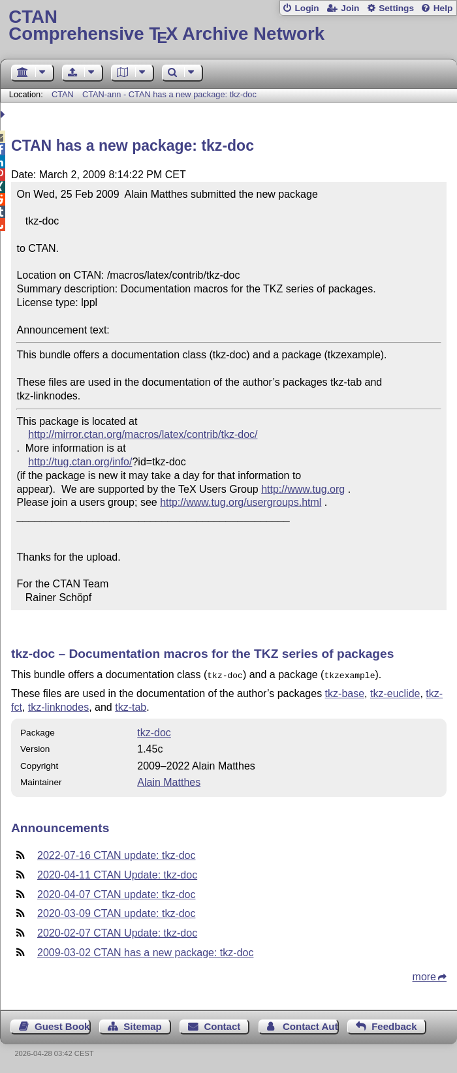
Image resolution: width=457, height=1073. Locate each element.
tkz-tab (130, 705)
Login (306, 8)
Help (443, 8)
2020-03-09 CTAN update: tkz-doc (116, 912)
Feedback (394, 1025)
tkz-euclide (395, 692)
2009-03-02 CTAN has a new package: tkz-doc (145, 951)
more (424, 975)
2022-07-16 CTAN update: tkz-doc (116, 854)
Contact (222, 1025)
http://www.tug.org (303, 489)
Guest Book (62, 1025)
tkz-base (344, 692)
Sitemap (142, 1025)
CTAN (63, 94)
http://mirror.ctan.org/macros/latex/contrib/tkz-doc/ (142, 434)
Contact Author (311, 1025)
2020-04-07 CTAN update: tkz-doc (116, 893)
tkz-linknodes (58, 705)
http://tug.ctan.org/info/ (80, 461)
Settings (396, 8)
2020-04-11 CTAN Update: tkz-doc (117, 873)
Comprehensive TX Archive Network (228, 25)
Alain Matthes (168, 780)
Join (350, 8)
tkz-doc (154, 731)
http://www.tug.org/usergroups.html (240, 502)
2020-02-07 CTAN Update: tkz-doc (117, 931)
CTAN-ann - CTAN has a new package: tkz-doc (169, 94)
